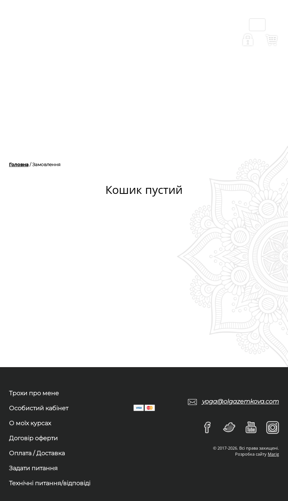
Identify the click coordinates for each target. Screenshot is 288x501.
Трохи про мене (34, 393)
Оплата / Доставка (37, 453)
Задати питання (33, 468)
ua (158, 15)
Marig (273, 454)
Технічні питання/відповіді (49, 483)
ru (159, 30)
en (158, 45)
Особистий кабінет (38, 408)
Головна (18, 164)
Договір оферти (33, 438)
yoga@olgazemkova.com (240, 401)
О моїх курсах (30, 423)
